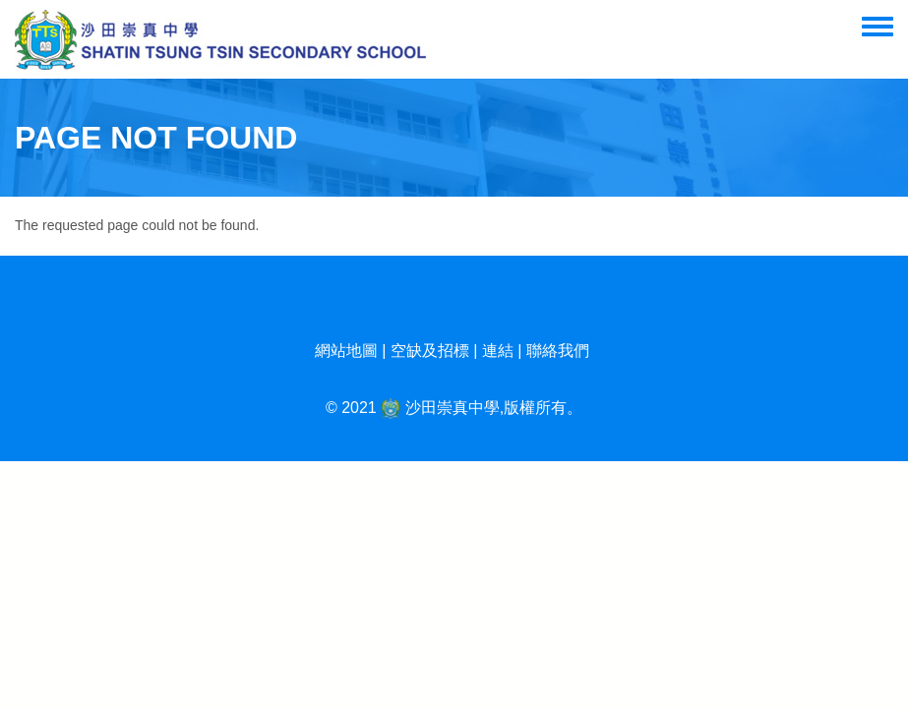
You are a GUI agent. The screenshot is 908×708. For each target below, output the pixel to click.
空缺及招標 (430, 350)
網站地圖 (346, 350)
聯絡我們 (557, 350)
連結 (498, 350)
